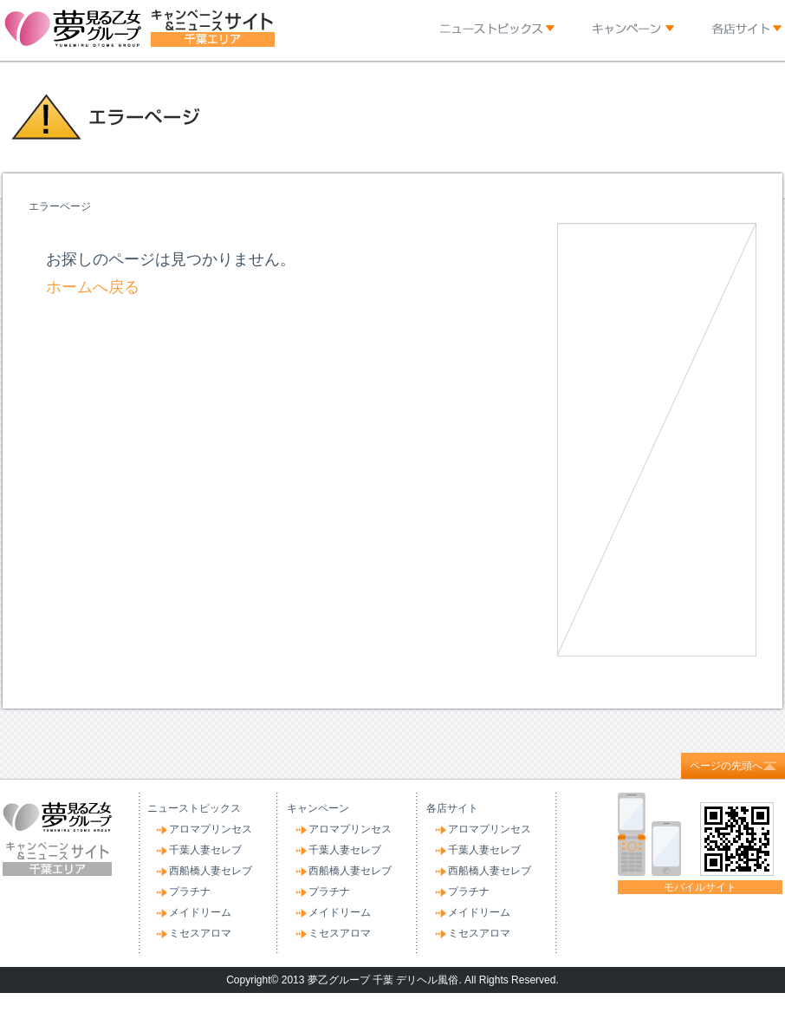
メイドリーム (200, 912)
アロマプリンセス (210, 829)
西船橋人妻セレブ (210, 871)
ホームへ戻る (92, 287)
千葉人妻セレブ (205, 850)
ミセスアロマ (200, 933)
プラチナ (190, 891)
